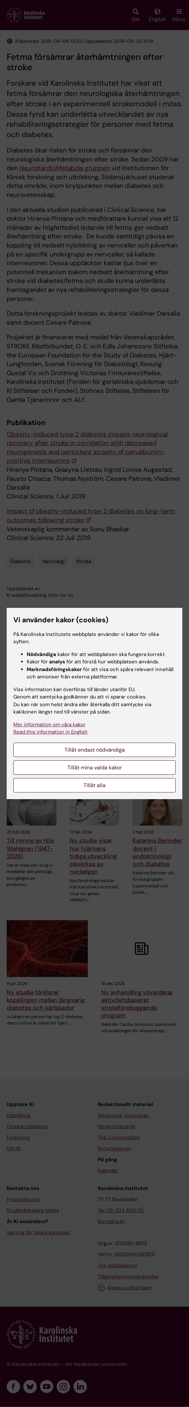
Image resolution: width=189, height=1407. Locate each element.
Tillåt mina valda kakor (94, 767)
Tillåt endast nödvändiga (94, 749)
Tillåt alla (94, 785)
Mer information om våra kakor (49, 724)
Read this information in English (50, 732)
